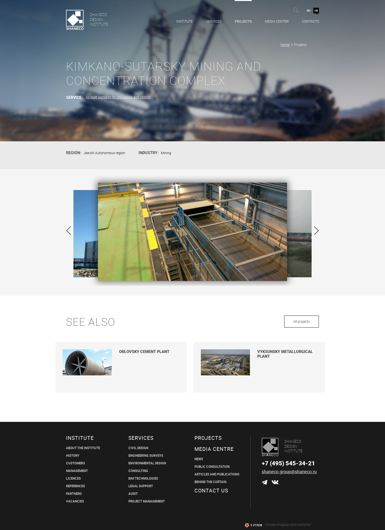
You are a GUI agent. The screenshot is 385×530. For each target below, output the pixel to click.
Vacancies (75, 501)
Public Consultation (212, 466)
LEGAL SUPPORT (140, 486)
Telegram (264, 482)
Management (77, 470)
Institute (184, 21)
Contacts (310, 21)
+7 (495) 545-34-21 (288, 463)
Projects (243, 21)
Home (284, 44)
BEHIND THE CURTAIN (210, 482)
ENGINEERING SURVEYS (145, 455)
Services (213, 21)
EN (316, 10)
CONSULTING (138, 470)
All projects (301, 321)
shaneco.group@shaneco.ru (289, 471)
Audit (133, 493)
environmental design (147, 463)
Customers (75, 463)
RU (308, 10)
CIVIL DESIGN (138, 448)
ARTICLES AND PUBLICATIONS (216, 474)
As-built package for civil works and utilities (118, 97)
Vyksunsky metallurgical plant (285, 354)
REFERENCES (75, 486)
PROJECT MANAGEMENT (146, 501)
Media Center (277, 21)
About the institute (83, 448)
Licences (73, 478)
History (72, 455)
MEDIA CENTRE (214, 449)
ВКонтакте (274, 482)
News (198, 459)
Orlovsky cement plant (144, 351)
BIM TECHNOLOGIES (143, 478)
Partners (74, 493)
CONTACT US (211, 490)
